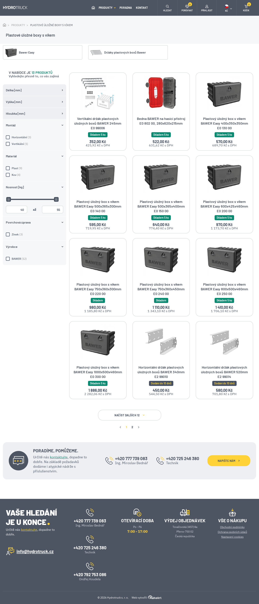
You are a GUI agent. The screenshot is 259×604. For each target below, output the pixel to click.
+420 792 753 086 (90, 574)
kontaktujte (59, 456)
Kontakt (142, 7)
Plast (34, 148)
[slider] (8, 179)
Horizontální (34, 117)
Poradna (126, 7)
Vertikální (34, 124)
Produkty (107, 7)
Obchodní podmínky (232, 526)
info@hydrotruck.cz (35, 551)
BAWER (34, 238)
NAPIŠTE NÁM (229, 460)
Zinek (34, 214)
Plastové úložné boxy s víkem (51, 25)
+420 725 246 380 (182, 458)
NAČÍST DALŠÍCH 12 (129, 415)
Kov (34, 155)
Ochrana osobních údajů (232, 531)
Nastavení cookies (232, 536)
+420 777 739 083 (131, 458)
